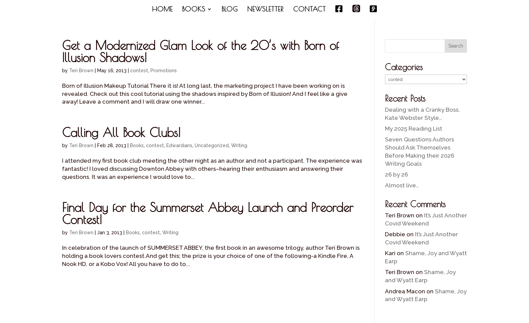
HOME (162, 10)
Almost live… (402, 185)
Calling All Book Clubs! (121, 132)
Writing (239, 145)
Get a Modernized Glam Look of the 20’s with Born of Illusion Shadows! (200, 51)
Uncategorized (212, 145)
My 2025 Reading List (413, 128)
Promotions (163, 70)
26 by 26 (396, 174)
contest (139, 70)
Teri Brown (81, 70)
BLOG (230, 10)
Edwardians (179, 145)
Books (137, 145)
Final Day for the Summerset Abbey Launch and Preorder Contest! (207, 213)
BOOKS (193, 10)
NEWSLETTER (265, 10)
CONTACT (309, 10)
